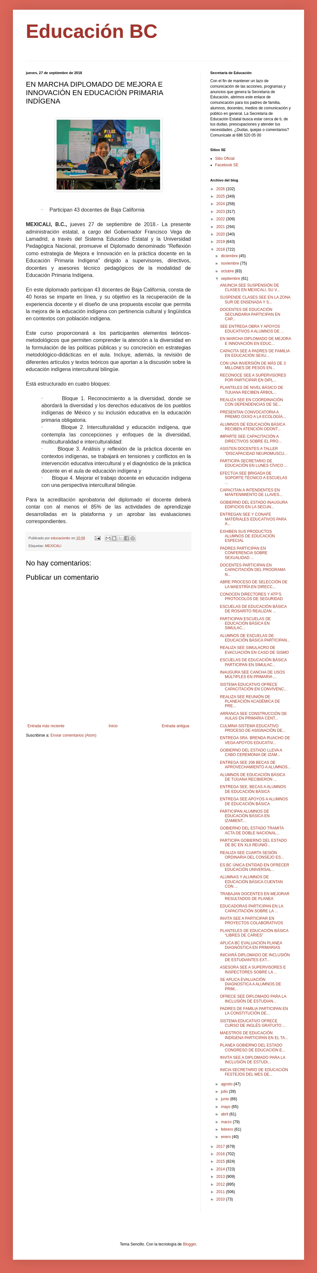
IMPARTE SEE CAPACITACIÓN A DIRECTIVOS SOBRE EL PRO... (251, 438)
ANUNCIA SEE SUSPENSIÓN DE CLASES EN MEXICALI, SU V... (250, 287)
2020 (221, 234)
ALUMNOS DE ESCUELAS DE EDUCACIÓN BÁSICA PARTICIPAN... (255, 637)
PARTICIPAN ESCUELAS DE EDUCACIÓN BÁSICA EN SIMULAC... (245, 624)
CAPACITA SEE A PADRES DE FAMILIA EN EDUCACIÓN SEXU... (255, 353)
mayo (226, 1106)
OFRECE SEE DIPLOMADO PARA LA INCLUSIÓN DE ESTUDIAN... (253, 998)
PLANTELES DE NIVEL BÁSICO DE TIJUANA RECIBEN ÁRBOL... (251, 389)
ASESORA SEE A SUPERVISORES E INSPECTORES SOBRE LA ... (253, 969)
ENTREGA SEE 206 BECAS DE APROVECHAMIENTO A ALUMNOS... (255, 764)
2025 (221, 196)
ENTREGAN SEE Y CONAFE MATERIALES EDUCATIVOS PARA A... (253, 519)
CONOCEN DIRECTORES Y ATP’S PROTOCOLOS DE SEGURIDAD (251, 596)
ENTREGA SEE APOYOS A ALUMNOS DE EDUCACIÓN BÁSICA (254, 801)
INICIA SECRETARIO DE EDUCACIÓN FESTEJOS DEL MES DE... (254, 1072)
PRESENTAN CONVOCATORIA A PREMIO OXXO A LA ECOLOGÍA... (253, 414)
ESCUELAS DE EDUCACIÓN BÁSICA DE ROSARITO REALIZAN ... (253, 608)
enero (226, 1137)
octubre (228, 271)
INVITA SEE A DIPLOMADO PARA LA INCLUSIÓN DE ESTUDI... (252, 1059)
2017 (221, 1146)
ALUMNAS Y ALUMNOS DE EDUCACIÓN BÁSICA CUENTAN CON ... (251, 882)
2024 (221, 204)
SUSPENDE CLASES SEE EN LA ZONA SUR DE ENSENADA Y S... (255, 299)
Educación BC (92, 31)
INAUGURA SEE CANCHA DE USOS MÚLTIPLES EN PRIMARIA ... (252, 674)
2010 (221, 1199)
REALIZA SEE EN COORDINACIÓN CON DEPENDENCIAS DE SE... (251, 402)
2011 (221, 1192)
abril (225, 1114)
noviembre (230, 263)
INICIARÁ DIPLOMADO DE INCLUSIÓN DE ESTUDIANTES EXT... (255, 957)
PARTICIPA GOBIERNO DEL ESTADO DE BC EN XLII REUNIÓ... (253, 842)
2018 (221, 249)
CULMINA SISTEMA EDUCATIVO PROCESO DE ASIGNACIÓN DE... (253, 728)
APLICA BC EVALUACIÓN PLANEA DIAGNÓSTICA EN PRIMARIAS (251, 945)
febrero (227, 1129)
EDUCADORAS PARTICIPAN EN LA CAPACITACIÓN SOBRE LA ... (251, 908)
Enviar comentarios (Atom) (73, 735)
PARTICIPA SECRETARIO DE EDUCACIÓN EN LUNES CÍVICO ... (253, 463)
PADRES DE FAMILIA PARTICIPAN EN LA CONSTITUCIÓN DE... (254, 1010)
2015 (221, 1161)
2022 (221, 219)
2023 (221, 211)
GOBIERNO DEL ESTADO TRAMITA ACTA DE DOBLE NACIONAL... (252, 830)
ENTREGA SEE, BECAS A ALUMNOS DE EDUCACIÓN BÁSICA (253, 789)
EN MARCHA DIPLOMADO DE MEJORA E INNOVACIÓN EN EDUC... (255, 341)
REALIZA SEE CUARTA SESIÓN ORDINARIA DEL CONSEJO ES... (252, 855)
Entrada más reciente (45, 726)
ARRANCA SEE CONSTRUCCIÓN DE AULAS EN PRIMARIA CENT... (253, 715)
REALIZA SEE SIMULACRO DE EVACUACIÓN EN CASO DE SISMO (254, 649)
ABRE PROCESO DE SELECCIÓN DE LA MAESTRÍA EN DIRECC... (254, 584)
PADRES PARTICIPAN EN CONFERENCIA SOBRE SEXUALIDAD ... (244, 553)
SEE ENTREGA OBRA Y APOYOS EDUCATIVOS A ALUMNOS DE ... (252, 328)
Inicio (113, 726)
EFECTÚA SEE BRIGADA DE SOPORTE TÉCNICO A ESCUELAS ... (253, 478)
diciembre (230, 256)
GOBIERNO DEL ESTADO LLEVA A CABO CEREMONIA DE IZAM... (251, 752)
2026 (221, 189)
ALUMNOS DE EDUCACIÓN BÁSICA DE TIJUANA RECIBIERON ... (252, 777)
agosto (227, 1084)
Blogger (189, 1244)
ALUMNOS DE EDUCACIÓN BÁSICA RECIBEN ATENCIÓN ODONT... (252, 426)
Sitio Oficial (225, 158)
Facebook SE (226, 165)
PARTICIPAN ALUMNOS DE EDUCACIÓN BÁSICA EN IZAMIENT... (245, 816)
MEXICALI (53, 546)
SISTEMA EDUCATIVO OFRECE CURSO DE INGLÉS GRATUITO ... (253, 1023)
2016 (221, 1154)
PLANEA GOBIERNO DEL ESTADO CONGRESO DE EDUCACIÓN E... (252, 1047)
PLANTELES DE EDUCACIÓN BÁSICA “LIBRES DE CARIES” (254, 933)
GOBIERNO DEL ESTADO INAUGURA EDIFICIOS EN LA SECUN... (254, 504)
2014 (221, 1169)
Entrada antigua (175, 726)
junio (225, 1099)
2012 (221, 1184)
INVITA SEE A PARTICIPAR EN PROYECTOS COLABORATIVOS (251, 920)
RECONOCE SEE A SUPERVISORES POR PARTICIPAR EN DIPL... (253, 377)
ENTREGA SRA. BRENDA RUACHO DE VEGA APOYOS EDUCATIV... (255, 740)
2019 (221, 241)
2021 (221, 227)
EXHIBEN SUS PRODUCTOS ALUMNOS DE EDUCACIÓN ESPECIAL (247, 536)
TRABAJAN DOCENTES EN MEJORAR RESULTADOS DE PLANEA (255, 896)
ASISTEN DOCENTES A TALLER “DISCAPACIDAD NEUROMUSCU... (254, 450)
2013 (221, 1176)
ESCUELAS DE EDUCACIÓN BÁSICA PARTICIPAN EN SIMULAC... (253, 662)
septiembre (231, 278)
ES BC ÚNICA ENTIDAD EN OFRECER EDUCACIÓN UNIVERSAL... (254, 867)
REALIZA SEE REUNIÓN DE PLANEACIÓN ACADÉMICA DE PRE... (250, 701)
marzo (227, 1122)
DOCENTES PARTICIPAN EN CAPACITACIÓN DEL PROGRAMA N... (252, 570)
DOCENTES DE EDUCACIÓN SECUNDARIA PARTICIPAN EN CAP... (250, 314)
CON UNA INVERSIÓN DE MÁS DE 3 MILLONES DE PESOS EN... (253, 365)
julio (225, 1091)
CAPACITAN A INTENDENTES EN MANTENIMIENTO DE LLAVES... (251, 492)
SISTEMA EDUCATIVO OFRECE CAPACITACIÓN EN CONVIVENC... (253, 686)
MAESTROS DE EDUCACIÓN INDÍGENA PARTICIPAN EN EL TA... (254, 1035)
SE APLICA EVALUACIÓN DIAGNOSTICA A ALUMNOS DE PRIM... (250, 984)
